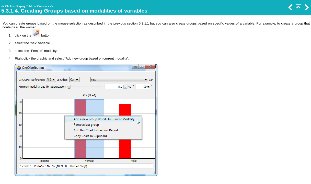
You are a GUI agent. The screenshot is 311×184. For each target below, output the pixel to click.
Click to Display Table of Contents (27, 6)
